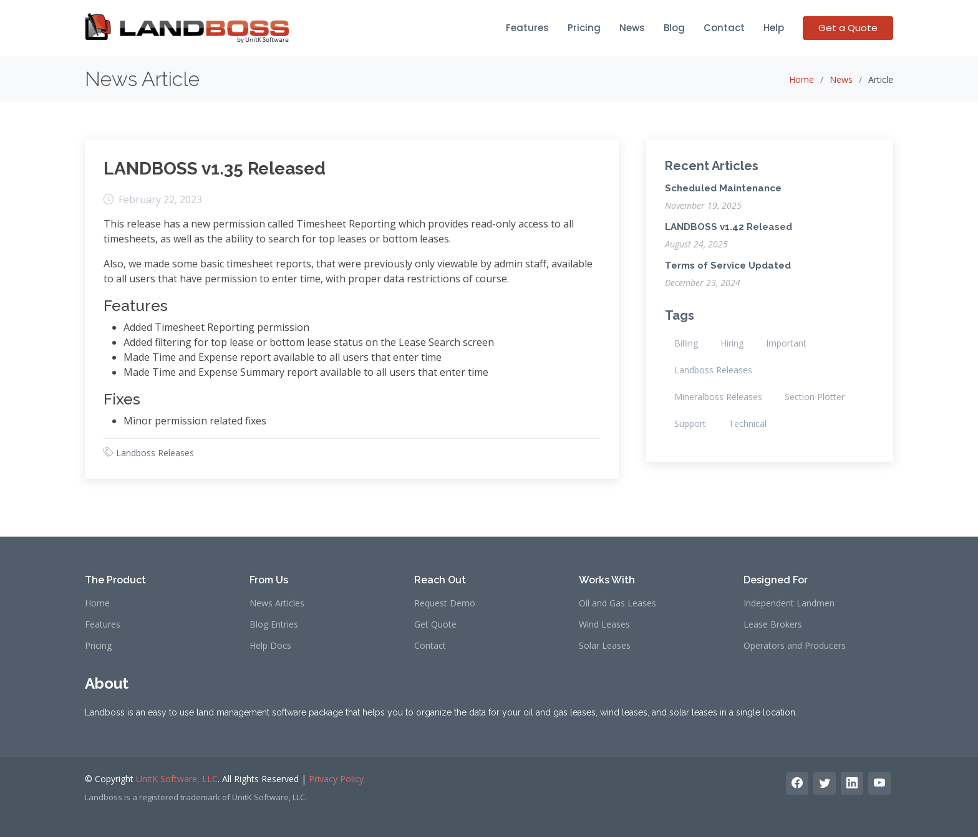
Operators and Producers (794, 645)
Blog (674, 27)
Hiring (731, 343)
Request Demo (444, 603)
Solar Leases (605, 645)
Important (786, 343)
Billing (686, 343)
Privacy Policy (336, 779)
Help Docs (270, 645)
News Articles (276, 603)
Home (801, 79)
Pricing (584, 27)
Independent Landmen (789, 603)
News (632, 27)
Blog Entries (273, 624)
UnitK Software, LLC (177, 779)
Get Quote (435, 624)
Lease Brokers (772, 624)
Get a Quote (848, 27)
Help (773, 27)
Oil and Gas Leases (617, 603)
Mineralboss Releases (718, 397)
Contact (724, 27)
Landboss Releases (155, 453)
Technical (748, 423)
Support (690, 423)
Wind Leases (604, 624)
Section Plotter (815, 397)
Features (527, 27)
